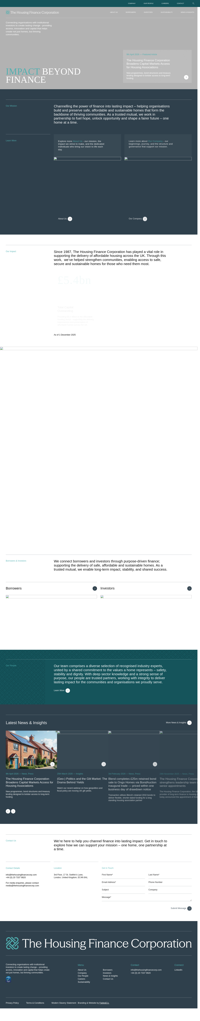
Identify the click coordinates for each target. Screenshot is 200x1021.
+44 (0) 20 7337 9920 (141, 973)
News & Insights (187, 12)
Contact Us (108, 979)
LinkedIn (178, 970)
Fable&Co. (104, 1003)
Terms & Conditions (35, 1003)
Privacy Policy (12, 1003)
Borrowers (131, 12)
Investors (148, 12)
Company (131, 3)
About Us (114, 12)
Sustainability (167, 12)
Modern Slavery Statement (64, 1003)
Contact (180, 3)
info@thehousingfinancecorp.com (146, 970)
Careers (165, 3)
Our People (148, 3)
